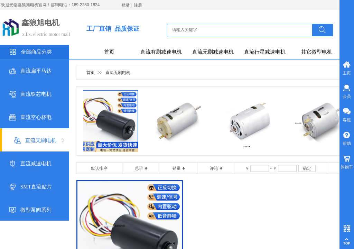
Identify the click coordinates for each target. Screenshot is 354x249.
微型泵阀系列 (36, 210)
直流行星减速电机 (265, 52)
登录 (125, 5)
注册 (138, 5)
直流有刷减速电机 (161, 52)
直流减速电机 (36, 163)
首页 (109, 52)
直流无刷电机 (40, 140)
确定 (307, 168)
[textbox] (242, 30)
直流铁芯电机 (36, 94)
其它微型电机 (316, 52)
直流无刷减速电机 (213, 52)
